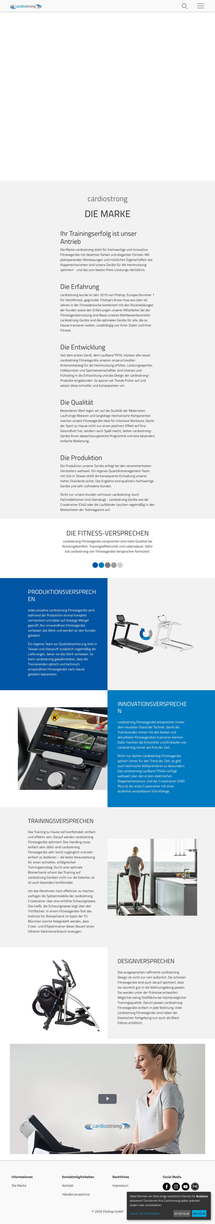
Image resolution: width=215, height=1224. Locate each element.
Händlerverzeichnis (76, 1194)
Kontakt (67, 1185)
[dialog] (169, 1206)
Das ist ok (199, 1213)
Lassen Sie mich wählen (145, 1213)
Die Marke (19, 1185)
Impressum (120, 1185)
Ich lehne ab (181, 1213)
